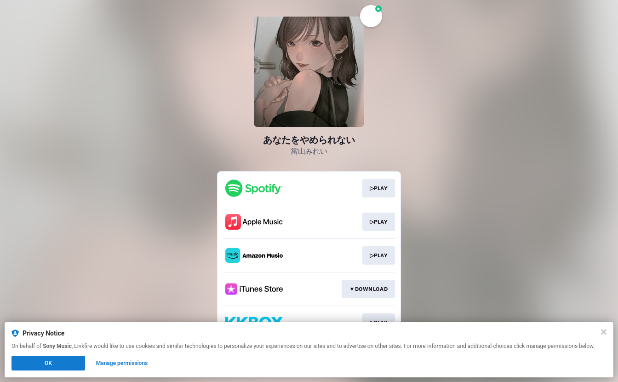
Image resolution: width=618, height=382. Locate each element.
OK (48, 363)
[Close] (603, 331)
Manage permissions (122, 363)
